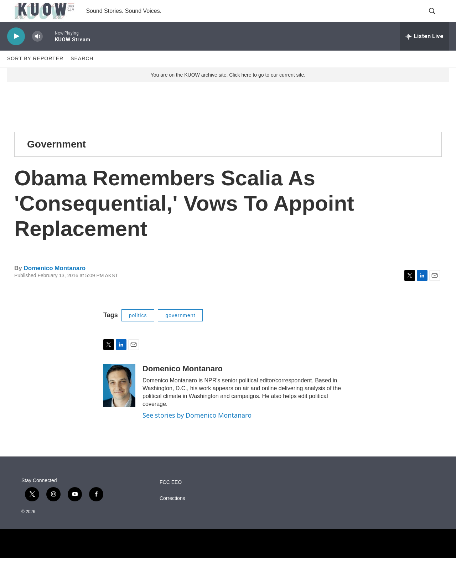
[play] (16, 52)
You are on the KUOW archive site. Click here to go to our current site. (228, 90)
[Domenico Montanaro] (119, 401)
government (180, 331)
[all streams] (424, 51)
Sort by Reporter (35, 74)
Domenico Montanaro (55, 283)
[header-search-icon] (437, 19)
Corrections (172, 513)
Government (56, 159)
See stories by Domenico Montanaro (197, 430)
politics (138, 331)
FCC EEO (171, 497)
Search (82, 74)
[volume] (37, 52)
